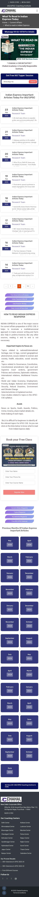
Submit (33, 81)
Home (4, 22)
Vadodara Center (26, 853)
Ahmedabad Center (7, 826)
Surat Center (24, 845)
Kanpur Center (6, 853)
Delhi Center (5, 823)
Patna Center (24, 834)
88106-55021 (26, 2)
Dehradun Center (7, 838)
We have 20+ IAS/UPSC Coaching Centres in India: (20, 786)
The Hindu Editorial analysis (20, 298)
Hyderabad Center (7, 845)
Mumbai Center (25, 830)
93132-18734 (19, 32)
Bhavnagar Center (7, 830)
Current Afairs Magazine (19, 511)
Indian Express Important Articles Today (22, 110)
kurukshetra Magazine (19, 520)
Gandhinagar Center (8, 842)
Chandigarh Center (7, 834)
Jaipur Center (5, 849)
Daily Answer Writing (19, 307)
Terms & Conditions (19, 893)
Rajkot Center (24, 842)
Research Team (18, 115)
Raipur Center (24, 838)
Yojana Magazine (19, 515)
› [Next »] (32, 286)
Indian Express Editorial (19, 302)
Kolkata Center (25, 823)
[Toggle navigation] (37, 11)
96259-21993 (14, 2)
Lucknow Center (25, 826)
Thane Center (24, 849)
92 (28, 286)
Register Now (18, 492)
